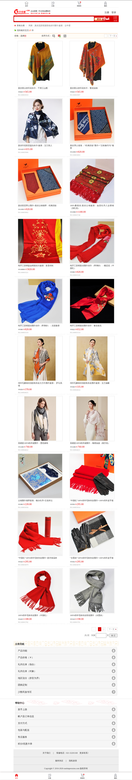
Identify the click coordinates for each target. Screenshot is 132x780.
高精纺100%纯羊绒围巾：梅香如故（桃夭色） (90, 443)
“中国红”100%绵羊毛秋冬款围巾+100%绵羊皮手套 (92, 500)
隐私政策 (73, 761)
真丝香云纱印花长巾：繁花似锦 (84, 88)
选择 (23, 36)
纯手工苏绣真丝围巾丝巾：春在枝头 (86, 326)
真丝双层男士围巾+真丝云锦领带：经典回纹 (37, 205)
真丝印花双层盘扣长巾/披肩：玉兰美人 (35, 145)
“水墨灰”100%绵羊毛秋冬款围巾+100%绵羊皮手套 (92, 558)
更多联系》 (84, 753)
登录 (113, 12)
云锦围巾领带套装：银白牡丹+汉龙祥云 (35, 500)
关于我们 (46, 753)
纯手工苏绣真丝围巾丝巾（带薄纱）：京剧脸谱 (39, 326)
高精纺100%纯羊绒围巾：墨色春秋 (33, 443)
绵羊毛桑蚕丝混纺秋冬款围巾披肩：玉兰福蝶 (89, 383)
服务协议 (59, 761)
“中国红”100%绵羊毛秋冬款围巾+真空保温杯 (37, 558)
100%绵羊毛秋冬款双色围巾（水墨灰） (87, 615)
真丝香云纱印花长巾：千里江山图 (33, 88)
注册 (107, 12)
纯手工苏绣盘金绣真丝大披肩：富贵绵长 (36, 265)
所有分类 (21, 25)
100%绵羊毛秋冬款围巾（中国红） (33, 615)
